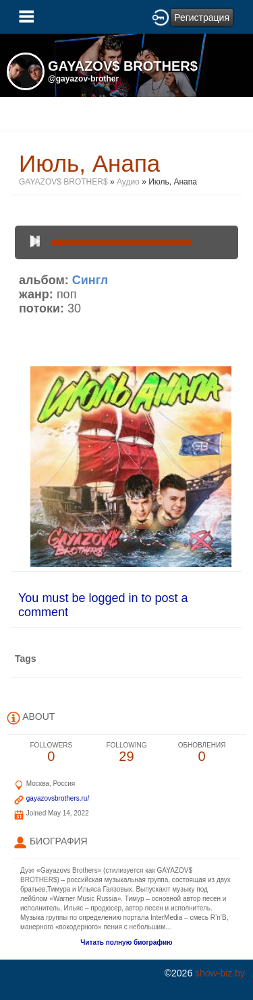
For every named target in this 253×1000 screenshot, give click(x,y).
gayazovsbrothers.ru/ (57, 798)
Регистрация (201, 17)
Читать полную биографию (126, 942)
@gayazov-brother (83, 79)
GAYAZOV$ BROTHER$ (63, 182)
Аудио (128, 182)
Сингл (90, 280)
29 (127, 752)
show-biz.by (220, 973)
